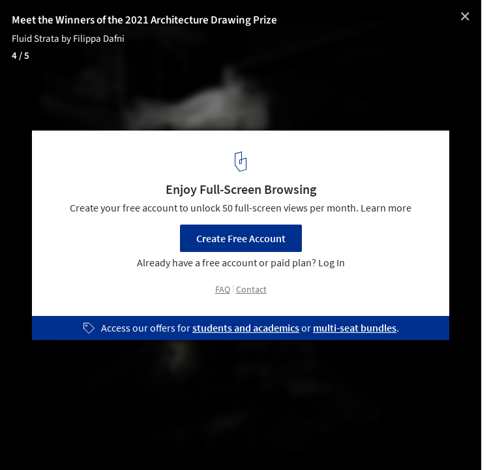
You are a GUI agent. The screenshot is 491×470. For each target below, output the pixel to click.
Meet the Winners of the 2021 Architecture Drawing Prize (144, 20)
